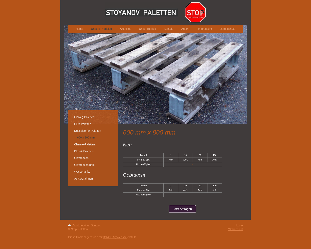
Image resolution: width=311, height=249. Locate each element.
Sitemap (96, 225)
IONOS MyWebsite (115, 237)
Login (239, 225)
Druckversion (78, 225)
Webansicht (235, 229)
